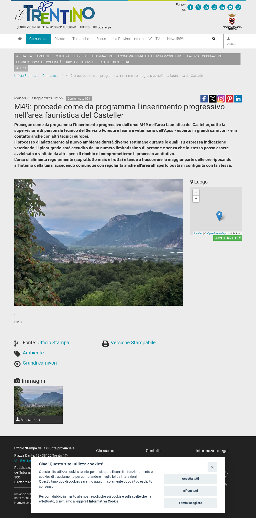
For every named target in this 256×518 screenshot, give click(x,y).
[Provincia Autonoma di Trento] (232, 21)
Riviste (59, 39)
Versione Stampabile (133, 342)
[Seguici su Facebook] (190, 7)
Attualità (24, 56)
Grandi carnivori (40, 363)
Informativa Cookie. (104, 501)
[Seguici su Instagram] (214, 7)
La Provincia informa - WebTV (136, 39)
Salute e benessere (114, 62)
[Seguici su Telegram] (230, 7)
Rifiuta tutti (190, 491)
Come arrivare (227, 238)
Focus (101, 39)
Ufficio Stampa (25, 76)
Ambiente (44, 56)
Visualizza (28, 419)
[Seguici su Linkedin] (222, 7)
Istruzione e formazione (94, 56)
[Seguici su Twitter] (198, 7)
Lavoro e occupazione (205, 56)
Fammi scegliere (190, 503)
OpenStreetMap (216, 233)
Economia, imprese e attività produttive (150, 56)
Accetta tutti (190, 478)
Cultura (62, 56)
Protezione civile (80, 62)
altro (21, 68)
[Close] (212, 466)
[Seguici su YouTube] (206, 7)
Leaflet (198, 233)
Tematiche (80, 39)
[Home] (20, 39)
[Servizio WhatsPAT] (238, 7)
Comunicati (38, 39)
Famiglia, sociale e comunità (39, 62)
